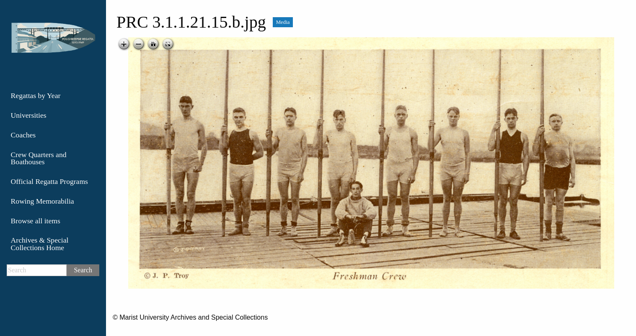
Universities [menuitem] (29, 115)
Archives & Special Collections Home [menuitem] (40, 244)
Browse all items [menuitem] (35, 221)
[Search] (37, 270)
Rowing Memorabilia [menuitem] (42, 201)
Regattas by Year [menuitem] (36, 95)
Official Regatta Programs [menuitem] (49, 181)
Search (83, 270)
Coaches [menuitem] (23, 135)
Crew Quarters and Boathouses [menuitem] (39, 158)
